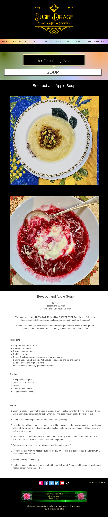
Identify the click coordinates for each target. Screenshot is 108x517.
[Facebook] (46, 483)
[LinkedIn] (57, 483)
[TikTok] (68, 483)
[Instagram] (41, 483)
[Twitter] (51, 483)
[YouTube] (62, 483)
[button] (53, 72)
